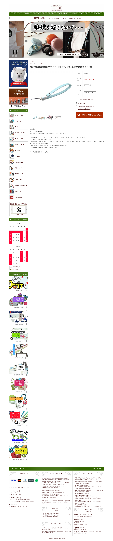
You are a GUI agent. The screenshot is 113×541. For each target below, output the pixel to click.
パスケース (50, 18)
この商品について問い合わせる (86, 106)
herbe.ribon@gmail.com (85, 522)
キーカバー (65, 18)
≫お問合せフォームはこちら (80, 524)
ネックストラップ (58, 18)
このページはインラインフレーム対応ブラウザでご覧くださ (56, 39)
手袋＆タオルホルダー (21, 185)
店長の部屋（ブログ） (18, 269)
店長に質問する (16, 267)
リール (16, 127)
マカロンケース (19, 174)
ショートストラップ (20, 144)
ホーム (32, 61)
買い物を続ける (82, 103)
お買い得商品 (18, 197)
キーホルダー (18, 150)
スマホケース (72, 18)
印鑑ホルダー (18, 179)
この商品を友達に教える (84, 109)
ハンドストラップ (80, 18)
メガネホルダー (19, 168)
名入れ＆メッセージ (20, 115)
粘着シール (18, 191)
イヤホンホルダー (19, 162)
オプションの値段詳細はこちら (85, 99)
